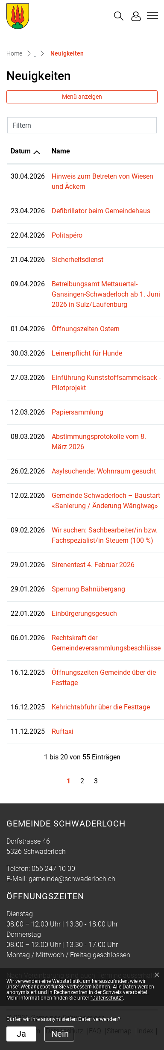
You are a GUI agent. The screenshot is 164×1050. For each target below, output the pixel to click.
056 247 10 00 (53, 869)
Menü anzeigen (82, 96)
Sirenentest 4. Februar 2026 (93, 565)
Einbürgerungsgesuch (84, 613)
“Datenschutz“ (107, 998)
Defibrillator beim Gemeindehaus (101, 211)
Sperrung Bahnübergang (88, 589)
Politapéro (67, 235)
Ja (21, 1034)
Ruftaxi (62, 731)
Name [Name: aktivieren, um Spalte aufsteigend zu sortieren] (61, 151)
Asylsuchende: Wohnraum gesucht (104, 471)
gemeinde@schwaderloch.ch (72, 879)
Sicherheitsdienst (77, 260)
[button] (118, 16)
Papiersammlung (77, 412)
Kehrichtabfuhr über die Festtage (101, 707)
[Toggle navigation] (151, 16)
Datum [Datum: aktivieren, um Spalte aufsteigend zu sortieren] (21, 151)
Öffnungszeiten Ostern (86, 329)
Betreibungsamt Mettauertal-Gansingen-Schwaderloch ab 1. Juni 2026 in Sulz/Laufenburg (106, 294)
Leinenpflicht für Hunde (87, 353)
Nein (60, 1034)
